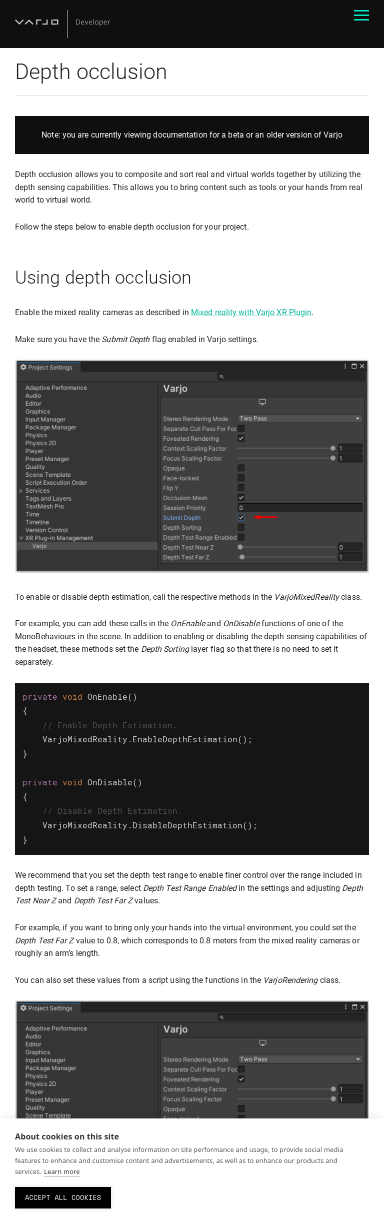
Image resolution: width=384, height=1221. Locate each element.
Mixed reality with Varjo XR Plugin (251, 312)
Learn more (62, 1171)
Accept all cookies (63, 1197)
